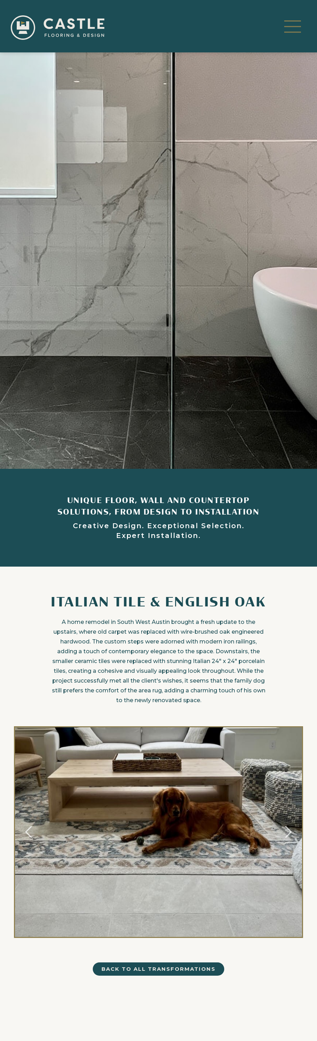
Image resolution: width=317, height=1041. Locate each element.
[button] (293, 28)
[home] (57, 27)
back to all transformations (158, 969)
